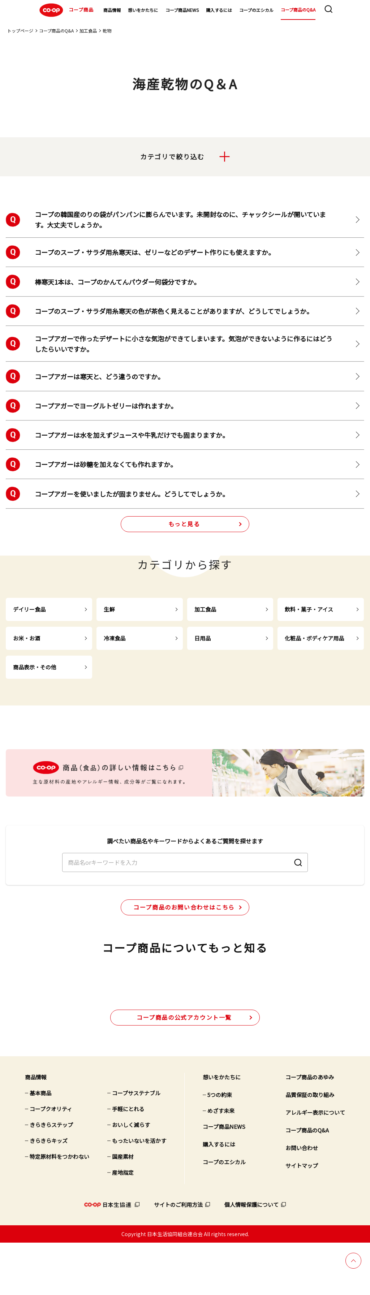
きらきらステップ (51, 1176)
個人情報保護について (251, 1256)
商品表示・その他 (34, 667)
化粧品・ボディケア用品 (314, 638)
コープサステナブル (136, 1145)
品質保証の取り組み (309, 1147)
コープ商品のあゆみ (309, 1129)
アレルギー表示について (315, 1164)
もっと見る (184, 524)
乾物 (107, 30)
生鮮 (109, 609)
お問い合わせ (301, 1200)
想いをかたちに (143, 10)
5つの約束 (219, 1147)
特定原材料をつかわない (59, 1208)
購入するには (219, 10)
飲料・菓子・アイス (309, 609)
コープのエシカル (256, 10)
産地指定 (123, 1224)
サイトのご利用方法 (178, 1256)
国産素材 (123, 1208)
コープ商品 (66, 10)
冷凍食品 (114, 638)
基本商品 (40, 1145)
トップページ (20, 30)
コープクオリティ (51, 1161)
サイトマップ (301, 1217)
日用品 (202, 638)
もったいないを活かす (139, 1192)
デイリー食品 (29, 609)
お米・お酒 (26, 638)
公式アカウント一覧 (184, 1069)
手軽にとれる (128, 1161)
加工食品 (88, 30)
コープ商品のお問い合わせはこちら (184, 931)
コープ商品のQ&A (298, 10)
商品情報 (112, 10)
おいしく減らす (131, 1176)
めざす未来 (221, 1162)
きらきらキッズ (49, 1192)
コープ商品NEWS (182, 10)
